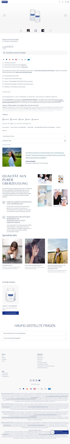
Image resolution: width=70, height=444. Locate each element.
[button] (4, 15)
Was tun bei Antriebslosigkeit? (33, 265)
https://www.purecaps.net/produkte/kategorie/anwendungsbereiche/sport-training (21, 398)
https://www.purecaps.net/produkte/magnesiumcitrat (38, 406)
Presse (3, 361)
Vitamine (58, 127)
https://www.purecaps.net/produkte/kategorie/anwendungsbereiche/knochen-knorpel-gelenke (19, 417)
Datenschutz (39, 359)
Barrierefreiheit (40, 357)
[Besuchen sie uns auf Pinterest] (36, 380)
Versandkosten (5, 374)
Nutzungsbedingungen (42, 362)
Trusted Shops (23, 64)
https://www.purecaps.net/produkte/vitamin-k (36, 425)
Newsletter (4, 359)
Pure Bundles (30, 127)
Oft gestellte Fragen (34, 141)
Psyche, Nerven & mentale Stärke (18, 127)
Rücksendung (5, 373)
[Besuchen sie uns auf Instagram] (34, 380)
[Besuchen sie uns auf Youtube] (39, 380)
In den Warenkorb (11, 313)
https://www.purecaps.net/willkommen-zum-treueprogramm (57, 396)
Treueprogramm (5, 376)
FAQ (3, 355)
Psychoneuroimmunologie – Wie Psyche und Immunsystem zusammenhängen (56, 267)
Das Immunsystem (7, 265)
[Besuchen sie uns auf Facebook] (31, 380)
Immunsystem (5, 127)
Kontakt (3, 357)
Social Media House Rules (42, 364)
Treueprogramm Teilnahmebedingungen (46, 366)
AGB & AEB (39, 355)
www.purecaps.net (34, 397)
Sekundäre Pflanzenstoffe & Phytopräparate (45, 127)
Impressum (39, 361)
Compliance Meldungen (42, 367)
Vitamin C (4, 130)
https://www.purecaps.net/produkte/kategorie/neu (47, 434)
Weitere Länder (25, 67)
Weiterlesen (5, 114)
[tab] (35, 136)
